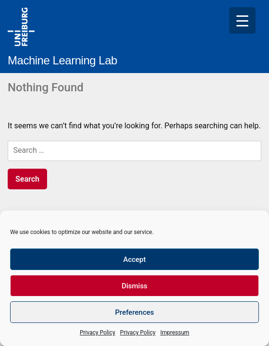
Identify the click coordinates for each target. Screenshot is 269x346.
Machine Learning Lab (62, 60)
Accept (134, 259)
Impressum (174, 332)
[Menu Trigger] (242, 20)
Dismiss (134, 286)
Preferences (134, 312)
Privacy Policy (97, 332)
